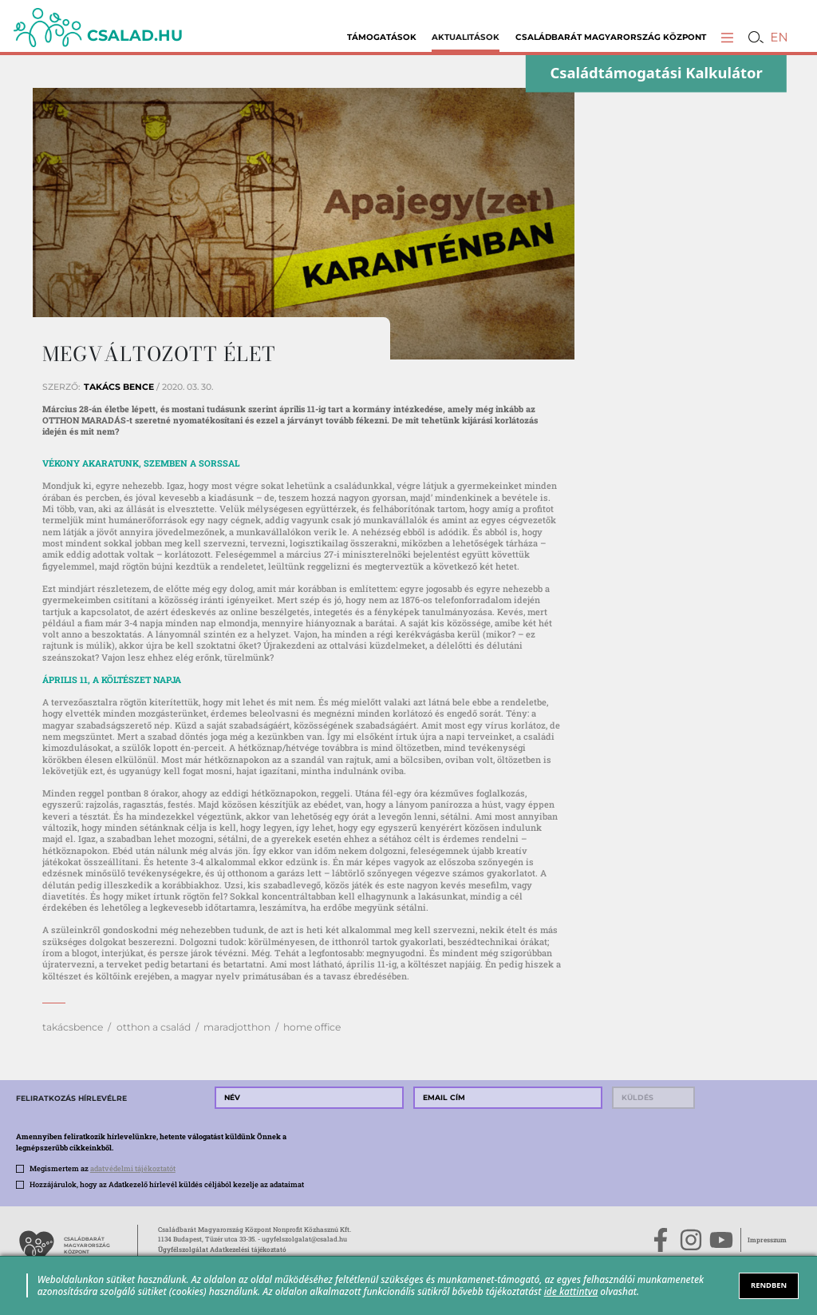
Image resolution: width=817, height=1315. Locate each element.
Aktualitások (465, 37)
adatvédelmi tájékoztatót (133, 1168)
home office (312, 1027)
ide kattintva (571, 1291)
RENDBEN (769, 1285)
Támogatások (381, 37)
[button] (727, 37)
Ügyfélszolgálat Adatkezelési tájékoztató (222, 1249)
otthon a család (153, 1027)
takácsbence (72, 1027)
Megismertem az (103, 1168)
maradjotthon (236, 1027)
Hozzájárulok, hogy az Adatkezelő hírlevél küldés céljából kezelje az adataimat (167, 1184)
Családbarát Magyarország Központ (610, 37)
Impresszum (767, 1239)
